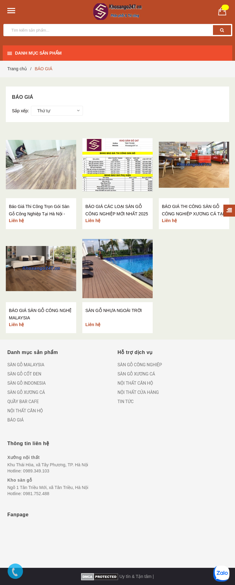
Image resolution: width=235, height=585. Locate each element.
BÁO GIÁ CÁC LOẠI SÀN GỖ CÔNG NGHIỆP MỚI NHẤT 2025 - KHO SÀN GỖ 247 (116, 214)
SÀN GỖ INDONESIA (26, 383)
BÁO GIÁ (15, 420)
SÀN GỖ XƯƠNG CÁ (26, 392)
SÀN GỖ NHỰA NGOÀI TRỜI (113, 310)
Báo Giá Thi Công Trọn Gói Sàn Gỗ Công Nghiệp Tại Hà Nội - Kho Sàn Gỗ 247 (39, 214)
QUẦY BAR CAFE (23, 401)
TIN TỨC (126, 401)
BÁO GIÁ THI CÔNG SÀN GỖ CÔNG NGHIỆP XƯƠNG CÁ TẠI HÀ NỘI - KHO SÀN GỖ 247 (193, 214)
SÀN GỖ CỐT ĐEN (24, 373)
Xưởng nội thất (23, 457)
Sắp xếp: (20, 110)
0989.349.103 (36, 470)
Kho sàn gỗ (19, 480)
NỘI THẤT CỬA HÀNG (138, 392)
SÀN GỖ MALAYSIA (25, 364)
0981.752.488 (36, 493)
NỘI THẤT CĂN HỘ (25, 410)
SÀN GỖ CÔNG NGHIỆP (140, 364)
